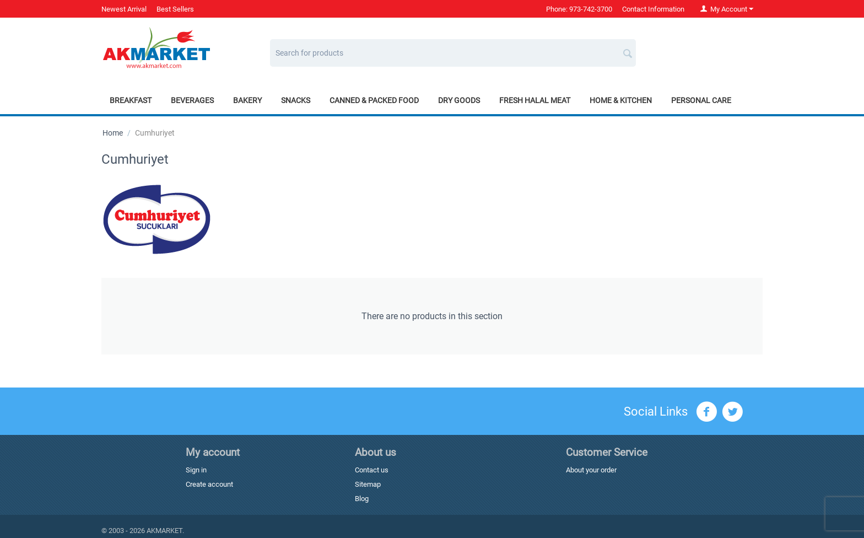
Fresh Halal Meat (534, 100)
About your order (591, 470)
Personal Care (701, 100)
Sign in (196, 470)
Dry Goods (459, 100)
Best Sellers (175, 9)
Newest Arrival (124, 9)
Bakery (247, 100)
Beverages (192, 100)
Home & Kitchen (621, 100)
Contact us (371, 470)
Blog (362, 498)
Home (112, 132)
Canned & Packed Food (374, 100)
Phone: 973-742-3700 (579, 9)
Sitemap (368, 484)
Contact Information (653, 9)
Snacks (295, 100)
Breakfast (131, 100)
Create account (209, 484)
